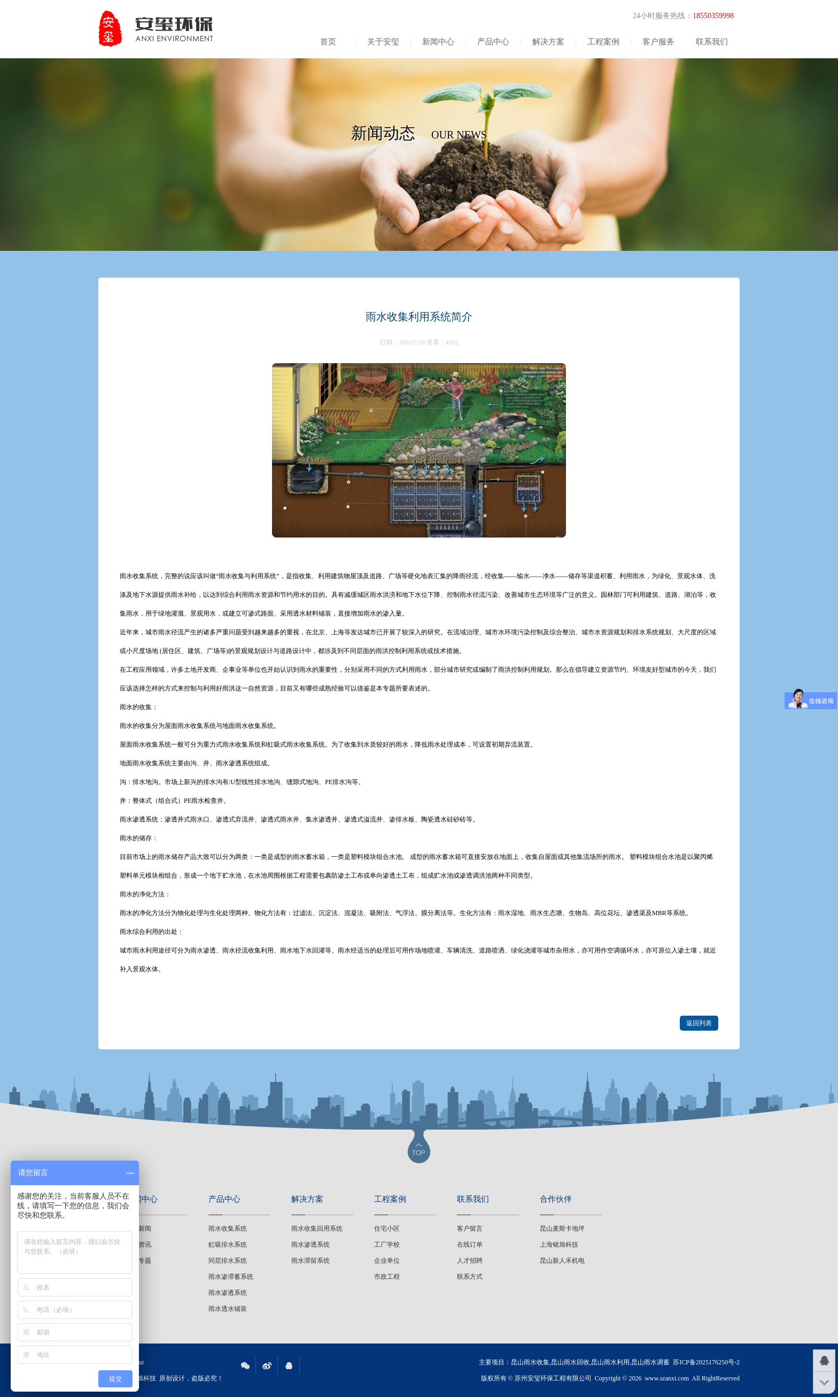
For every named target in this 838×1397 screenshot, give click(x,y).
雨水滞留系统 (310, 1260)
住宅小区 (387, 1228)
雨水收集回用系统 (317, 1228)
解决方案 (548, 41)
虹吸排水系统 (227, 1244)
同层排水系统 (227, 1260)
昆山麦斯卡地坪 (562, 1228)
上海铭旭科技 (559, 1244)
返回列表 (699, 1023)
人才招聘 (470, 1260)
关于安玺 (383, 41)
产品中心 (493, 41)
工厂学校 (387, 1244)
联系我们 (712, 41)
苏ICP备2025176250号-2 (706, 1362)
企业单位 (387, 1260)
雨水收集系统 (227, 1228)
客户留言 (470, 1228)
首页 (328, 41)
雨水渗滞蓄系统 (230, 1276)
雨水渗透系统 (227, 1292)
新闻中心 (438, 41)
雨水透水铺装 (227, 1308)
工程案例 (603, 41)
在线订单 (470, 1244)
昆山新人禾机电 (562, 1260)
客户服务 (658, 41)
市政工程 (387, 1276)
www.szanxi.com (667, 1378)
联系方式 (470, 1276)
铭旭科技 (143, 1378)
